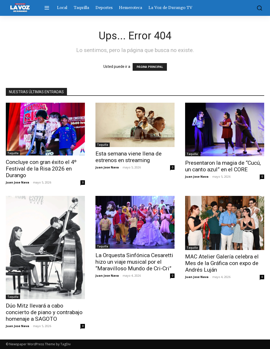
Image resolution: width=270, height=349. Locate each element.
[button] (258, 8)
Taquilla (12, 153)
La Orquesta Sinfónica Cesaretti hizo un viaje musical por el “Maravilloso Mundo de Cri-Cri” (134, 262)
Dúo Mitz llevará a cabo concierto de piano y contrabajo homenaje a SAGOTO (44, 312)
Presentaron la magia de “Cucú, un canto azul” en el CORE (223, 166)
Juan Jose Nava (17, 182)
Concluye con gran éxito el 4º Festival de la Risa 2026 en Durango (41, 168)
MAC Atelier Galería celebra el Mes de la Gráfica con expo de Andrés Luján (222, 263)
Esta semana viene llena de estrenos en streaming (128, 156)
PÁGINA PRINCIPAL (150, 67)
